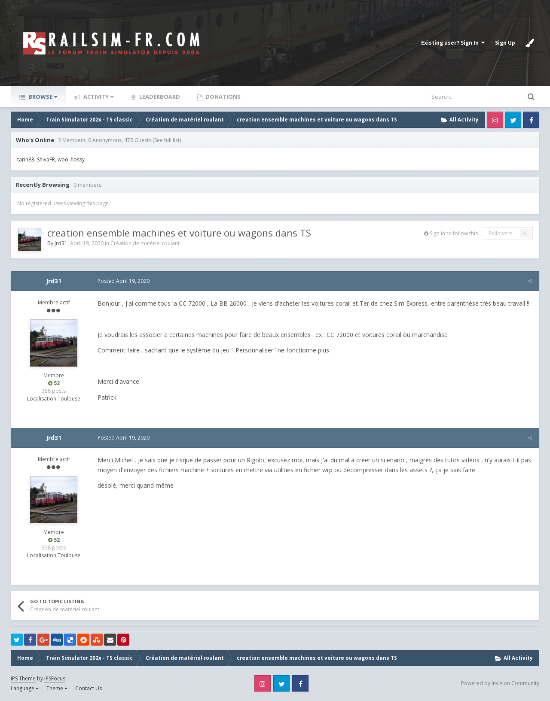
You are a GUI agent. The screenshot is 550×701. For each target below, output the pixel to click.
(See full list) (167, 140)
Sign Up (505, 42)
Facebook (531, 120)
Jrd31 (61, 243)
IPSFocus (54, 678)
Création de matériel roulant (145, 243)
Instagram (495, 120)
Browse (42, 96)
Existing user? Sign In (453, 42)
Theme (56, 688)
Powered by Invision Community (500, 683)
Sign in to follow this (454, 233)
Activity (97, 96)
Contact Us (88, 688)
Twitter (513, 120)
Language (25, 688)
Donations (222, 96)
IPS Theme (23, 678)
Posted (123, 281)
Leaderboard (159, 96)
